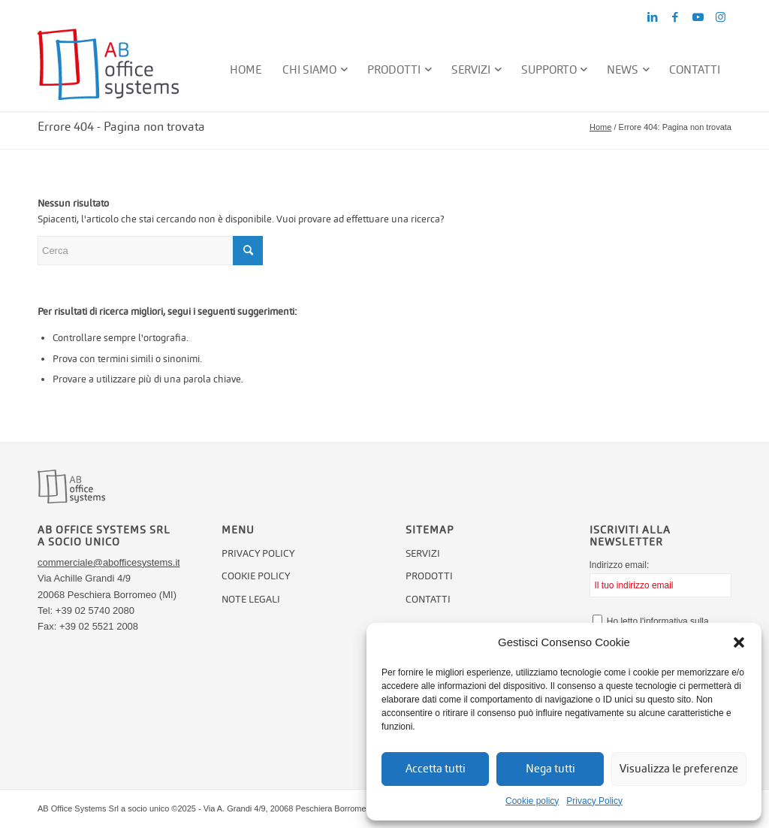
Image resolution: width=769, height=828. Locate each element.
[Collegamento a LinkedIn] (652, 17)
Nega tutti (550, 768)
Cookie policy (532, 801)
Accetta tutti (436, 768)
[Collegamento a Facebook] (675, 17)
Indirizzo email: (660, 578)
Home (600, 126)
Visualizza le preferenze (679, 768)
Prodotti (429, 576)
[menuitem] (246, 70)
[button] (738, 642)
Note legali (251, 599)
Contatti (428, 599)
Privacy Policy (594, 801)
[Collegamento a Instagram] (720, 17)
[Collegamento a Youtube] (697, 17)
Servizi (423, 553)
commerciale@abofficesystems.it (109, 562)
